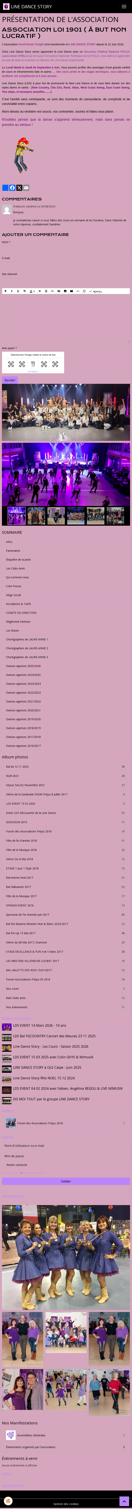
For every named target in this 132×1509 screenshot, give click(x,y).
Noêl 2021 (66, 776)
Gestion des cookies (66, 1504)
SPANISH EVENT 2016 (66, 905)
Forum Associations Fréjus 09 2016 (66, 979)
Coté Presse (13, 586)
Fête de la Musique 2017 (66, 896)
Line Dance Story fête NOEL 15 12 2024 (44, 1078)
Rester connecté (17, 1165)
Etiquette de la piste (18, 559)
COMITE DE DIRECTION (21, 613)
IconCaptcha (32, 372)
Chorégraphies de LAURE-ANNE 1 (27, 639)
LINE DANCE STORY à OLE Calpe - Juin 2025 (47, 1067)
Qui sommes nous (17, 577)
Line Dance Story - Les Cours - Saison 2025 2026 (50, 1046)
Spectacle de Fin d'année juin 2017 (66, 914)
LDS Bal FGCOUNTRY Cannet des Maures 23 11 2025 (54, 1036)
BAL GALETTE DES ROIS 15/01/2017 (66, 970)
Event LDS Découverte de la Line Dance (66, 813)
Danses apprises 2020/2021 (23, 710)
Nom (5, 242)
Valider (66, 1181)
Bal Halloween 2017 (66, 887)
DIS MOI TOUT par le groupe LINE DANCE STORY (51, 1099)
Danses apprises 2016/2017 (23, 746)
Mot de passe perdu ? (34, 1172)
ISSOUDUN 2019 (66, 822)
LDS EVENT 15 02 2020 (66, 803)
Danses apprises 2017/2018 (23, 737)
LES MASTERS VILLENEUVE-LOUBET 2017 (66, 961)
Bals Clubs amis (66, 998)
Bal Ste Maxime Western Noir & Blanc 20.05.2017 (66, 924)
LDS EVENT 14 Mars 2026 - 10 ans (39, 1025)
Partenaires (13, 550)
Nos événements (66, 1007)
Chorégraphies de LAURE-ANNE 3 (27, 657)
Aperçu (95, 291)
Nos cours (66, 988)
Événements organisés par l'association (66, 1447)
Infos (9, 542)
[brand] (27, 6)
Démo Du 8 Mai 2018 (66, 859)
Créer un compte (11, 1172)
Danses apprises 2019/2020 (23, 719)
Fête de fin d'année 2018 (66, 840)
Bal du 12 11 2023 (66, 766)
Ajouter (9, 380)
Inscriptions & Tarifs (18, 604)
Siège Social (13, 595)
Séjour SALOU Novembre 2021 (66, 785)
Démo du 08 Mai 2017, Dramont (66, 942)
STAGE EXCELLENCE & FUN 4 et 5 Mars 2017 (66, 951)
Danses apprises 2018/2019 (23, 728)
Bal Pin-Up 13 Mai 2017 (66, 933)
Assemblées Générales (66, 1435)
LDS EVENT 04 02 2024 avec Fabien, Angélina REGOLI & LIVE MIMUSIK (68, 1088)
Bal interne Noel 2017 (66, 877)
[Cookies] (8, 1501)
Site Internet (9, 274)
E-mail (6, 258)
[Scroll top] (124, 1501)
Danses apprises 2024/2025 (23, 675)
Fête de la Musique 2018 (66, 850)
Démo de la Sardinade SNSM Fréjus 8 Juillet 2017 (66, 794)
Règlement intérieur (18, 621)
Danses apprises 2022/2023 (23, 692)
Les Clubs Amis (15, 568)
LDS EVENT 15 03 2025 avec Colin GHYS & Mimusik (53, 1057)
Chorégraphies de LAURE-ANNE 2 (27, 648)
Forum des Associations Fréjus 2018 (66, 831)
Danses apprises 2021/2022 (23, 701)
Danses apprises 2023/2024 (23, 683)
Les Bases (12, 630)
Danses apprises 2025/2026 (23, 666)
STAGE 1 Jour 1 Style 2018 (66, 868)
